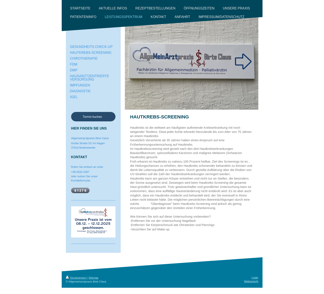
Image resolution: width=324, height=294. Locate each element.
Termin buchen (92, 116)
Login (255, 277)
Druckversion (76, 277)
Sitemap (93, 277)
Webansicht (251, 281)
